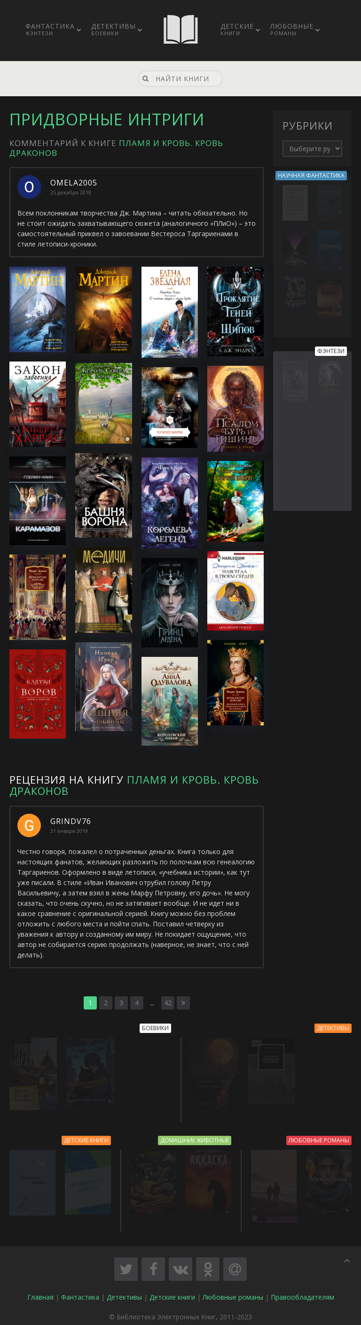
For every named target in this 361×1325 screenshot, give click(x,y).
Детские (237, 29)
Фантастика (50, 29)
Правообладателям (302, 1292)
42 (168, 1002)
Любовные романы (233, 1292)
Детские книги (172, 1292)
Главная (40, 1292)
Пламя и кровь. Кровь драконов (134, 785)
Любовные (292, 29)
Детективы (113, 29)
